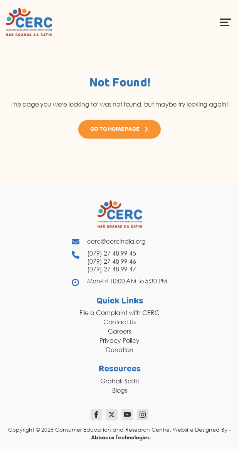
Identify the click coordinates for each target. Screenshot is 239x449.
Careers (119, 331)
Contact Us (119, 322)
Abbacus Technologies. (121, 437)
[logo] (29, 21)
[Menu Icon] (225, 22)
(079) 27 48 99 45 (111, 253)
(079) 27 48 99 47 (111, 269)
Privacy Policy (119, 340)
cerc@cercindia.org (116, 241)
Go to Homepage (119, 129)
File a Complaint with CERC (119, 313)
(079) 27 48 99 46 (111, 261)
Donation (119, 350)
